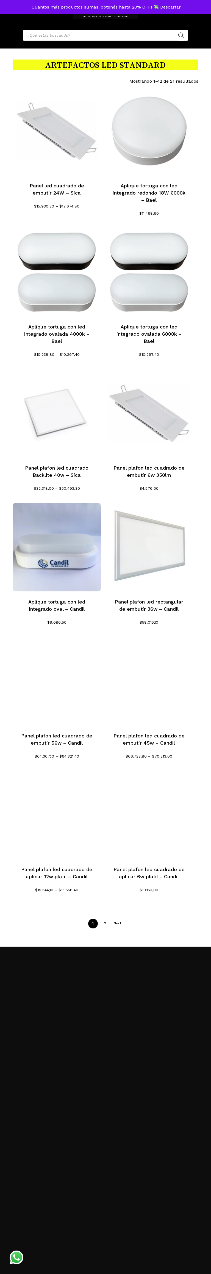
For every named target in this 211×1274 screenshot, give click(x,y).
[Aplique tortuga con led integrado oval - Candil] (57, 547)
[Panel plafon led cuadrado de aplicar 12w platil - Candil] (57, 815)
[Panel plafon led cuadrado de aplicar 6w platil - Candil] (149, 815)
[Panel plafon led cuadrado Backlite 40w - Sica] (57, 413)
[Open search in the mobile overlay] (105, 35)
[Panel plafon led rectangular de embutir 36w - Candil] (149, 547)
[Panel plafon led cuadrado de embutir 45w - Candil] (149, 681)
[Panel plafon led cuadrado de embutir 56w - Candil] (57, 681)
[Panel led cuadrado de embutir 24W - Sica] (57, 131)
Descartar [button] (170, 7)
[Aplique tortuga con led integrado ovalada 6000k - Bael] (149, 272)
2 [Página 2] (105, 923)
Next (117, 923)
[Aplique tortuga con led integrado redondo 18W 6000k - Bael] (149, 131)
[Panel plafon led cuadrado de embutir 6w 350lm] (149, 413)
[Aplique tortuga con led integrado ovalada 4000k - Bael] (57, 272)
